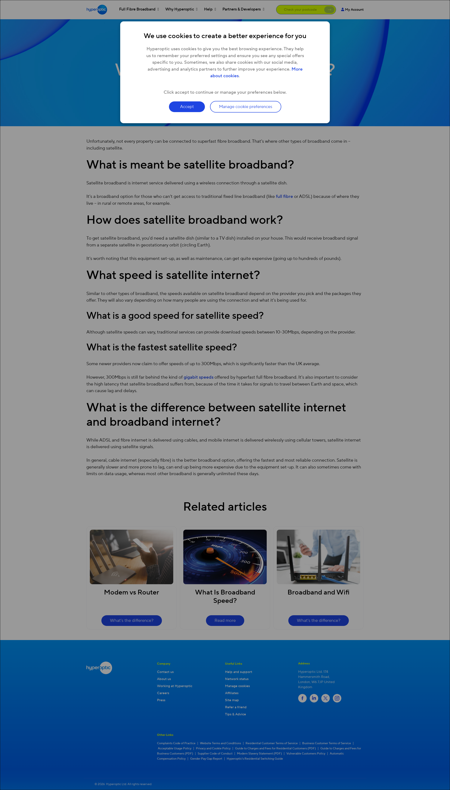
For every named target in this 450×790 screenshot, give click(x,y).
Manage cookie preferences (245, 107)
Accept (187, 107)
